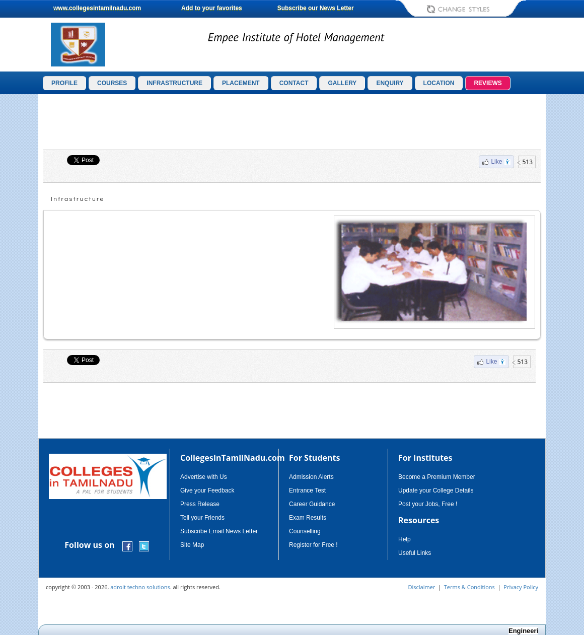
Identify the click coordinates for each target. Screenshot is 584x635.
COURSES (112, 83)
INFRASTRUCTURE (174, 83)
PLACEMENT (241, 83)
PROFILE (64, 83)
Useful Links (414, 552)
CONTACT (294, 83)
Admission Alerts (311, 476)
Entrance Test (307, 490)
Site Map (192, 544)
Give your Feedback (207, 490)
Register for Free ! (313, 544)
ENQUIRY (389, 83)
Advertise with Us (203, 476)
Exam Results (307, 517)
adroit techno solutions (140, 587)
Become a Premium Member (436, 476)
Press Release (200, 504)
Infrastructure (78, 199)
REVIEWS (487, 83)
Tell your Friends (202, 517)
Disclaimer (421, 587)
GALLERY (342, 83)
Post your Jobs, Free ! (427, 504)
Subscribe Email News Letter (219, 531)
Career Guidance (312, 504)
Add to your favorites (211, 8)
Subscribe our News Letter (315, 8)
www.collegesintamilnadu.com (97, 8)
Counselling (305, 531)
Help (404, 539)
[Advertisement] (292, 122)
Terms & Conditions (469, 587)
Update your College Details (435, 490)
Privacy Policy (520, 587)
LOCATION (439, 83)
